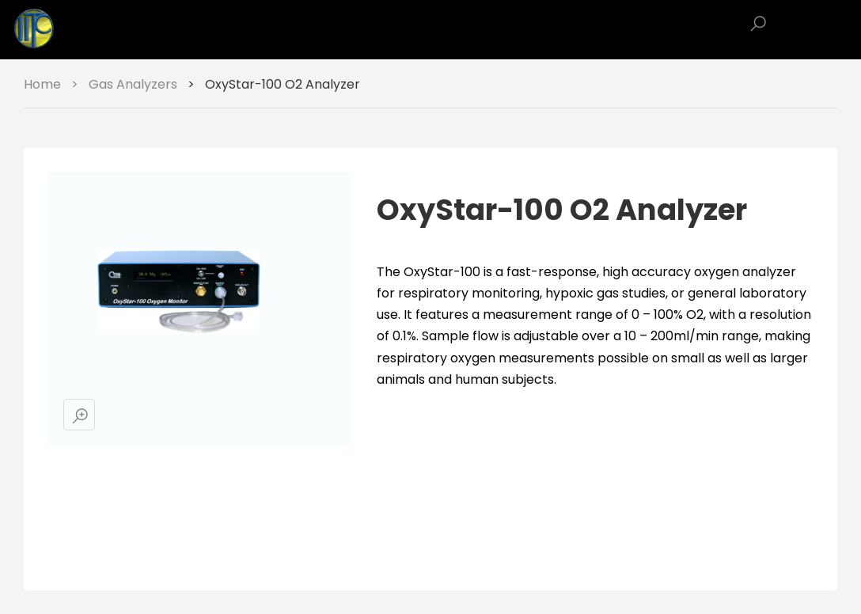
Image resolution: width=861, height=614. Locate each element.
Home (42, 84)
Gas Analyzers (133, 84)
